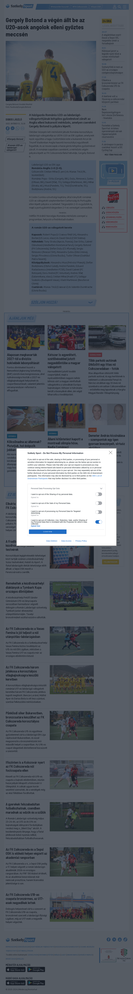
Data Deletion (51, 541)
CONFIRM (48, 532)
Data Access (66, 541)
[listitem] (66, 488)
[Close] (111, 453)
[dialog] (66, 497)
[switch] (98, 494)
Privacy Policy (81, 541)
